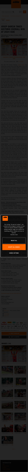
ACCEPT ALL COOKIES (14, 247)
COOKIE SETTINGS (14, 253)
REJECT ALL (14, 240)
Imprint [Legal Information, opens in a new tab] (16, 234)
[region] (14, 236)
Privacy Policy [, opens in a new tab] (12, 234)
